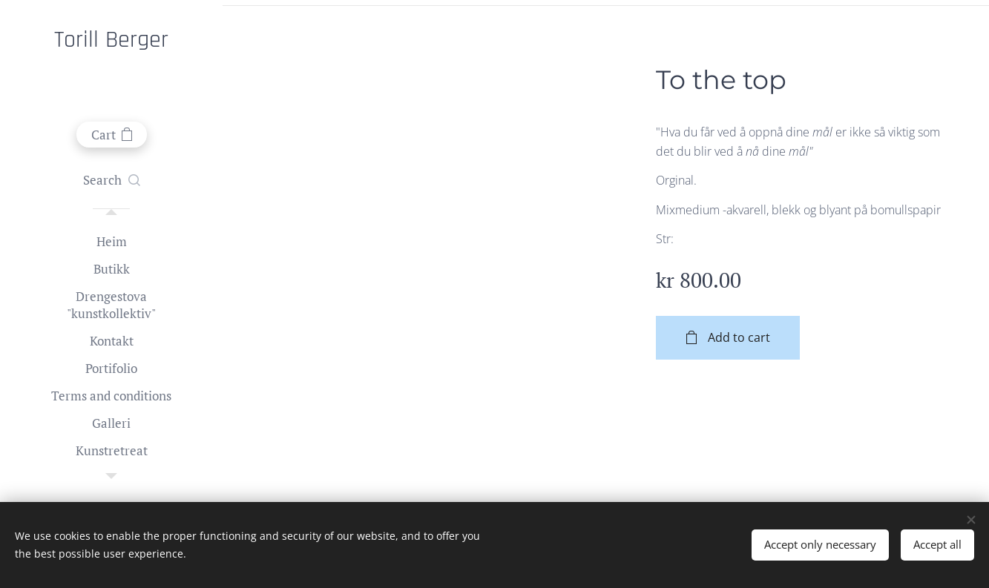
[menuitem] (111, 241)
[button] (112, 180)
